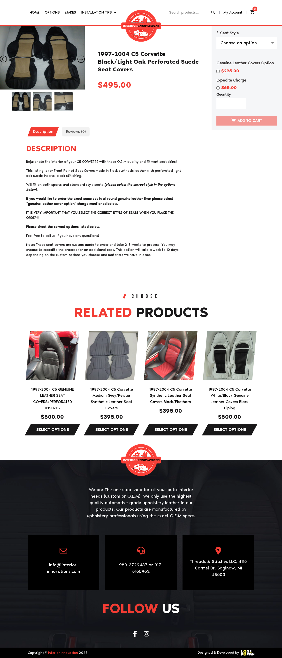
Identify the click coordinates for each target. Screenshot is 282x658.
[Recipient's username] (190, 12)
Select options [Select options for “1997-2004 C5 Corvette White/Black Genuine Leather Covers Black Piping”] (230, 429)
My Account (232, 12)
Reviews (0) (76, 131)
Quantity (223, 94)
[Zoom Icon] (42, 58)
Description (43, 131)
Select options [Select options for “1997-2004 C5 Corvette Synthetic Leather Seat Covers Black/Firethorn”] (170, 429)
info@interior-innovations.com (63, 568)
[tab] (43, 131)
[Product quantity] (231, 103)
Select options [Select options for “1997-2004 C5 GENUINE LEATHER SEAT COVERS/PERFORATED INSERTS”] (52, 429)
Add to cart (249, 120)
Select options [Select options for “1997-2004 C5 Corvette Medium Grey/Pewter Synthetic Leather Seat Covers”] (111, 429)
